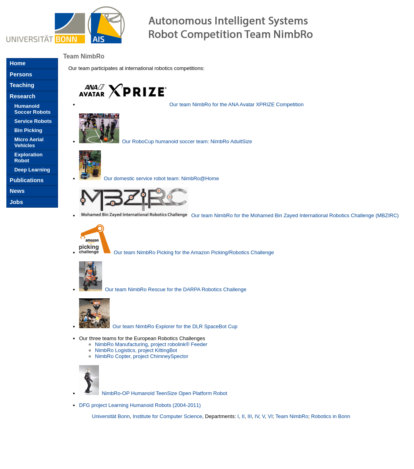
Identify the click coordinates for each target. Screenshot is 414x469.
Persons (20, 74)
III (250, 416)
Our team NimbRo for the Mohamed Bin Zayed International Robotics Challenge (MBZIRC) (295, 215)
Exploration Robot (28, 157)
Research (21, 96)
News (16, 191)
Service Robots (33, 121)
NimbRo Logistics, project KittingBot (136, 350)
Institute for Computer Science (167, 416)
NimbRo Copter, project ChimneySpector (141, 356)
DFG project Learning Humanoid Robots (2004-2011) (140, 405)
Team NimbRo (291, 416)
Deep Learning (32, 170)
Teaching (21, 85)
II (243, 416)
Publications (26, 180)
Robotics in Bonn (330, 416)
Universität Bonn (111, 416)
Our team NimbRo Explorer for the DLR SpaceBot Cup (174, 326)
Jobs (15, 202)
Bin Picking (28, 130)
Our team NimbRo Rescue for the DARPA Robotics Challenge (175, 289)
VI (270, 416)
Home (16, 63)
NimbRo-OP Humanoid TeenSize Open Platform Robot (164, 393)
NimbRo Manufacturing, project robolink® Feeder (151, 344)
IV (257, 416)
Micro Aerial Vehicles (29, 142)
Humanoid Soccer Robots (32, 109)
